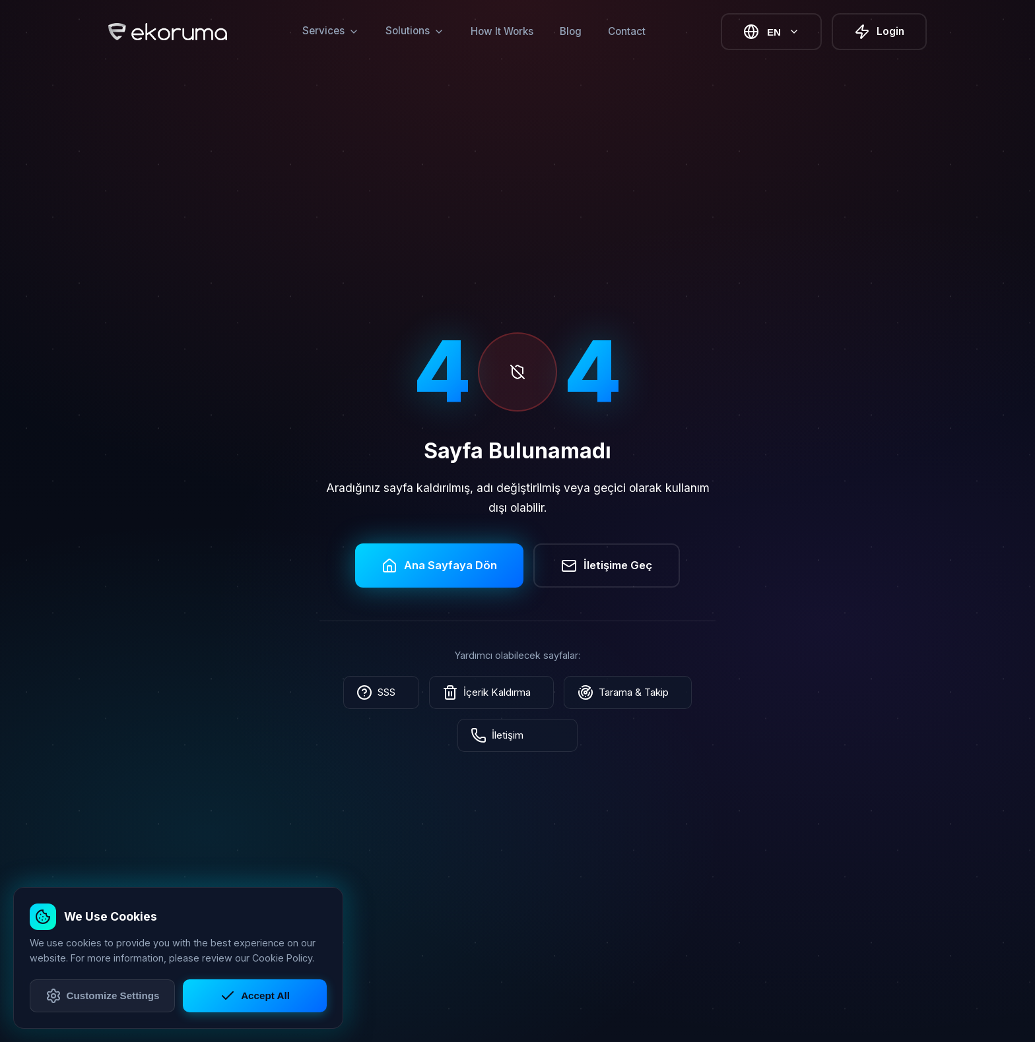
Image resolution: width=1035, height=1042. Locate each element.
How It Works (502, 31)
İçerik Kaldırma (492, 692)
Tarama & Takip (619, 692)
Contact (627, 31)
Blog (571, 31)
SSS (390, 692)
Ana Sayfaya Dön (439, 565)
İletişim (517, 735)
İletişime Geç (606, 565)
